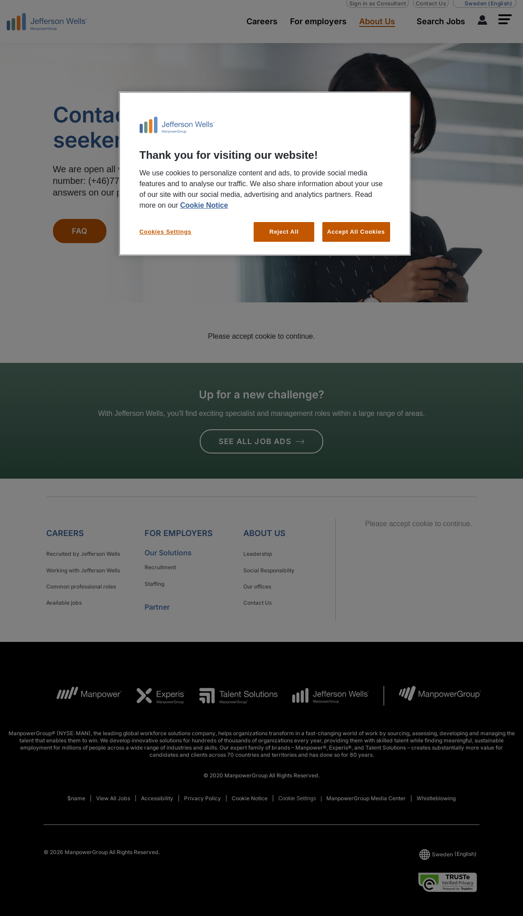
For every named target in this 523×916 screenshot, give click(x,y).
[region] (265, 174)
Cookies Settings (166, 231)
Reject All (284, 231)
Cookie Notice (204, 205)
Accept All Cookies (356, 231)
